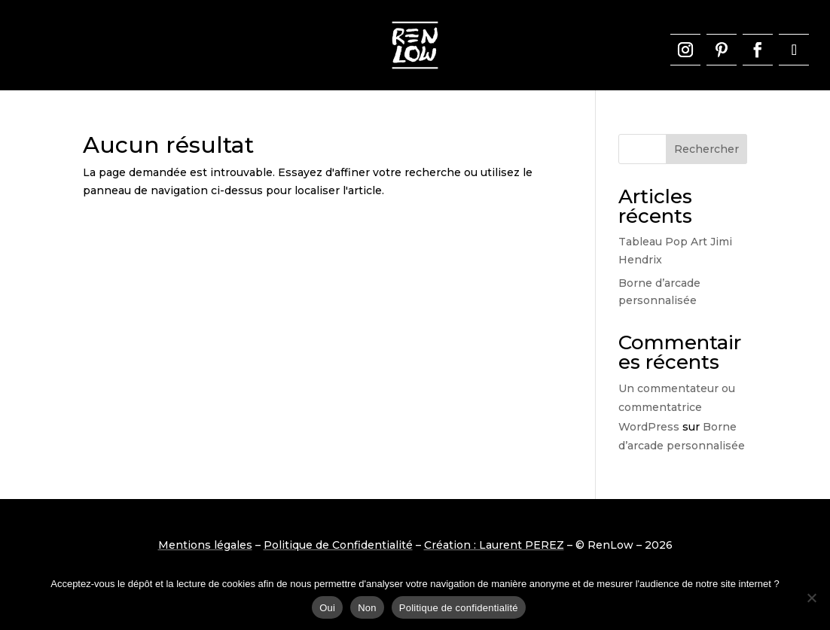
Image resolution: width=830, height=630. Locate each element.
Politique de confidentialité (458, 607)
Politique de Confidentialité (338, 545)
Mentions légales (205, 545)
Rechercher (706, 149)
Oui (327, 607)
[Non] (811, 597)
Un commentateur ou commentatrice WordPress (676, 407)
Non (367, 607)
